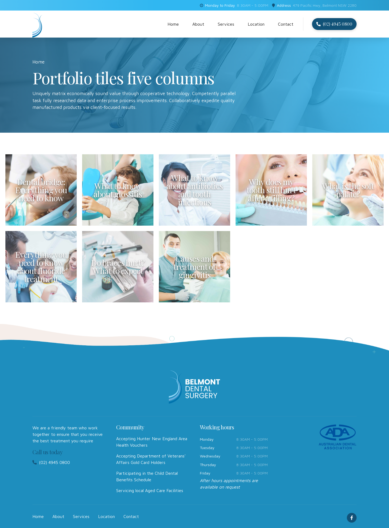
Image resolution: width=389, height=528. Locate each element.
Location (256, 24)
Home (173, 24)
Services (226, 24)
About (198, 24)
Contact (285, 24)
